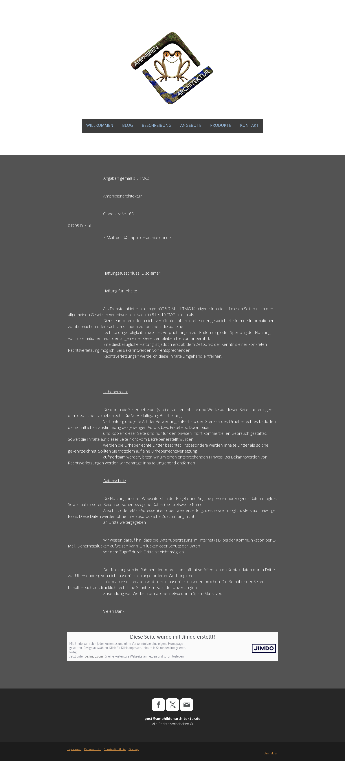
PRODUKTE (220, 125)
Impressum (74, 749)
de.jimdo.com (93, 656)
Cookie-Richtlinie (115, 749)
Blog (127, 125)
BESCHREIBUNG (156, 125)
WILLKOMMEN (99, 125)
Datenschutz (92, 749)
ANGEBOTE (190, 125)
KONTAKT (249, 125)
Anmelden (271, 753)
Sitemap (133, 749)
